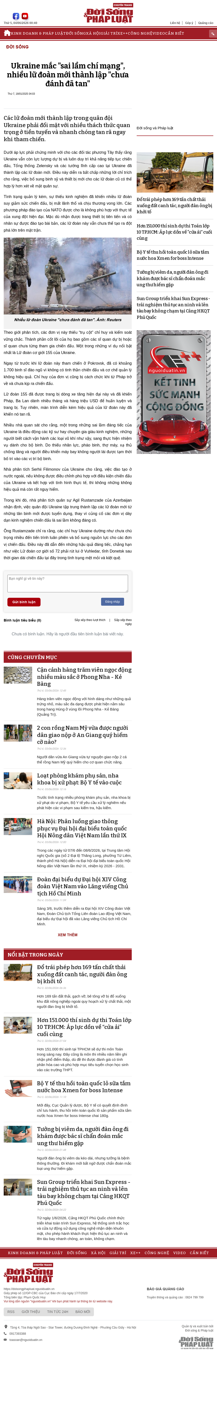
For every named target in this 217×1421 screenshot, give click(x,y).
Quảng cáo (205, 23)
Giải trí (109, 33)
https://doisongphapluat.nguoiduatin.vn (29, 1289)
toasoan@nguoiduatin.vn (25, 1340)
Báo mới (82, 1312)
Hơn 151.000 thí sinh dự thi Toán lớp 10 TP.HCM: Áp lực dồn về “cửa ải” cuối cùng (84, 1027)
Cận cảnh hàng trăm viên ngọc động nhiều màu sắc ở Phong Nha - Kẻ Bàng (84, 676)
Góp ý (189, 23)
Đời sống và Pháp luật (155, 128)
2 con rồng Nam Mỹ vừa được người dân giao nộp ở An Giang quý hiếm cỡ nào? (82, 735)
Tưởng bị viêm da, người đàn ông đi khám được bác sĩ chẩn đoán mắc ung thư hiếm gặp (83, 1136)
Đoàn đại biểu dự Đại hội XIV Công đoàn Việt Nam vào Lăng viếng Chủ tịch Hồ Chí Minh (82, 886)
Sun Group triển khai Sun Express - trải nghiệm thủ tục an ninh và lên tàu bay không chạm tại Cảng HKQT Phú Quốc (83, 1193)
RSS (11, 1312)
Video (158, 33)
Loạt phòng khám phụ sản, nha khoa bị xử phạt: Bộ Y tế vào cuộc (79, 779)
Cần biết (174, 33)
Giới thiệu (31, 1312)
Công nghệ (140, 33)
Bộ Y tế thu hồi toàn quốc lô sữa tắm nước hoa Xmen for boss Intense (83, 1087)
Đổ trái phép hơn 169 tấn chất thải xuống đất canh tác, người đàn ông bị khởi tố (82, 974)
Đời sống (76, 33)
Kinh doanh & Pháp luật (38, 33)
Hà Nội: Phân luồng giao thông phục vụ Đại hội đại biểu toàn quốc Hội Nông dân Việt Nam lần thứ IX (82, 828)
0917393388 (17, 1333)
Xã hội (93, 33)
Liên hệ (175, 23)
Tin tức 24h (57, 1312)
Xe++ (122, 33)
